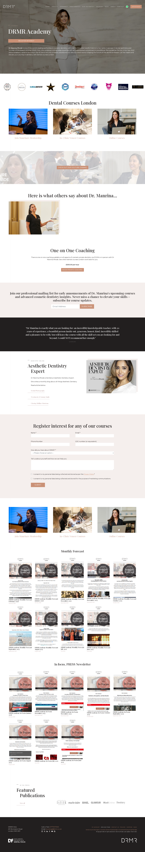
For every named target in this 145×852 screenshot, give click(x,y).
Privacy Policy (89, 474)
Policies (122, 827)
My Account (96, 827)
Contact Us (115, 827)
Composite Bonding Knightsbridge (127, 829)
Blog (135, 827)
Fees (112, 6)
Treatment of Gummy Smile (40, 397)
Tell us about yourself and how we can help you (72, 464)
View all (22, 803)
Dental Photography (38, 391)
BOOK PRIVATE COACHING (72, 270)
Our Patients (87, 6)
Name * (50, 434)
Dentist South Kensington (93, 829)
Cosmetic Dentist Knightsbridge (108, 829)
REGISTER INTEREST (26, 41)
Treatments (74, 6)
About (54, 6)
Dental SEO (19, 840)
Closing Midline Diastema (39, 403)
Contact (120, 6)
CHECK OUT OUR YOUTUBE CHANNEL (72, 167)
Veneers (63, 6)
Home (47, 6)
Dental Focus (19, 842)
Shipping (129, 827)
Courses (99, 6)
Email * (94, 434)
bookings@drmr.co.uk (53, 829)
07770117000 (54, 827)
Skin (107, 6)
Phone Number (50, 443)
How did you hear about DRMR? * (72, 452)
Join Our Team (105, 827)
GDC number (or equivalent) (94, 443)
